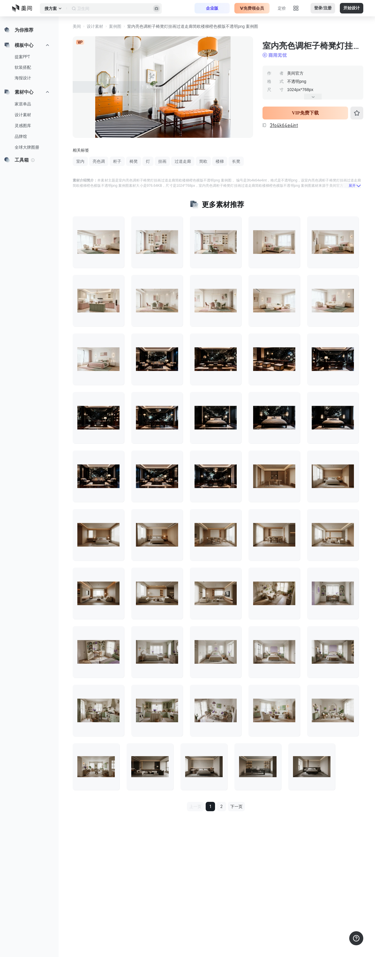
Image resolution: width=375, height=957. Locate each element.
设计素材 (23, 115)
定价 (282, 8)
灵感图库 (23, 126)
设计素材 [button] (95, 26)
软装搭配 (23, 67)
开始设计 (351, 8)
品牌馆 (21, 136)
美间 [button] (77, 26)
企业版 (212, 8)
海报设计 (23, 78)
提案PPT (22, 57)
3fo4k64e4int (284, 125)
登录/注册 (323, 8)
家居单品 (23, 104)
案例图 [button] (115, 26)
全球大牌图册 (27, 147)
